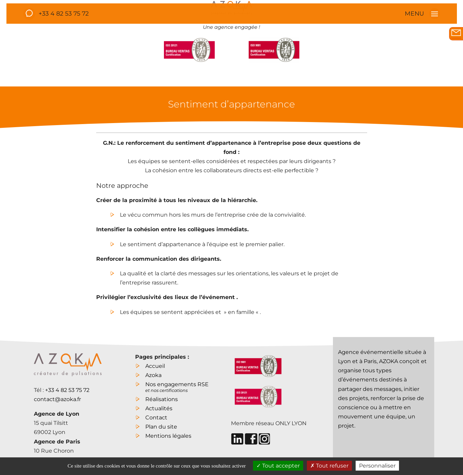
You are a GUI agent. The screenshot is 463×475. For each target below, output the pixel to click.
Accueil (155, 366)
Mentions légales (168, 436)
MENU (422, 13)
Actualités (158, 408)
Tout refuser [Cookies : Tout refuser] (329, 465)
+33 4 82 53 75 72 (64, 13)
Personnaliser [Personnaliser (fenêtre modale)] (377, 465)
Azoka (153, 375)
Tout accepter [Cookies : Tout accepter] (278, 465)
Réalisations (161, 399)
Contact (156, 417)
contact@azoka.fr (57, 399)
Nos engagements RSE (177, 386)
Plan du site (161, 426)
